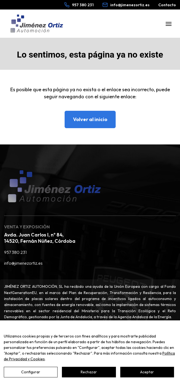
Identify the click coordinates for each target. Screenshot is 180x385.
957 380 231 (15, 252)
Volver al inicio (90, 119)
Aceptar (147, 372)
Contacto (167, 4)
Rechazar (89, 372)
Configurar (30, 372)
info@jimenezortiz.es (23, 263)
